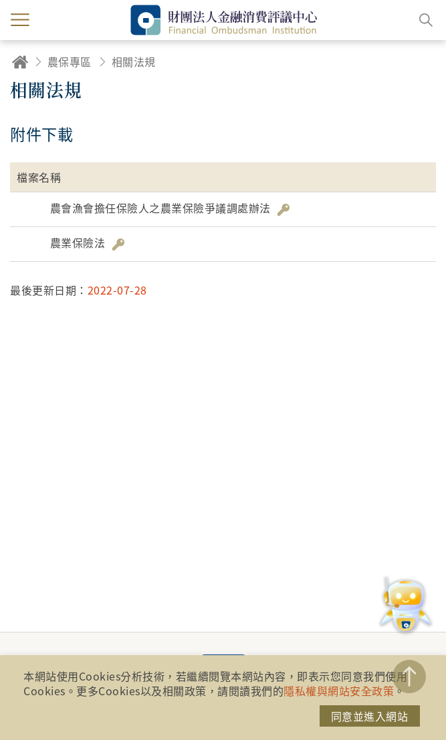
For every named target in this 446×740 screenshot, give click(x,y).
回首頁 (20, 62)
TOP (409, 676)
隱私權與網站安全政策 (339, 691)
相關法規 (134, 61)
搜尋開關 (426, 20)
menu (20, 20)
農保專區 (69, 61)
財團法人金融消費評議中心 (223, 20)
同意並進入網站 (370, 716)
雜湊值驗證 (283, 210)
